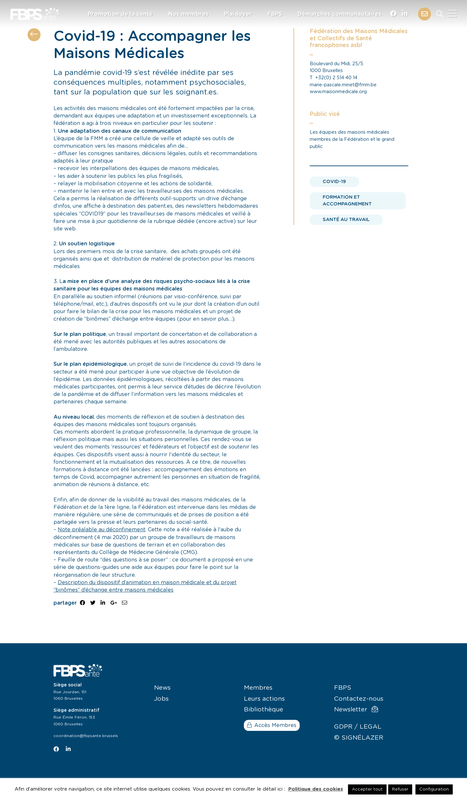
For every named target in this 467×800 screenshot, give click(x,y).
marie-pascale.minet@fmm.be (343, 84)
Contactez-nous (358, 699)
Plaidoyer (238, 14)
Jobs (161, 699)
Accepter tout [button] (367, 789)
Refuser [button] (400, 789)
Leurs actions (264, 699)
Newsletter (356, 709)
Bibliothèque (263, 710)
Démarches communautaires (339, 14)
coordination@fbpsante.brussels (86, 736)
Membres (258, 688)
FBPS (275, 14)
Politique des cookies (315, 789)
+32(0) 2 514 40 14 (336, 77)
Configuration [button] (434, 789)
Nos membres (188, 14)
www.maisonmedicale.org (338, 91)
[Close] (452, 14)
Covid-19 (334, 181)
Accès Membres (271, 725)
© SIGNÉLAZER (358, 738)
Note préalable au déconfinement (101, 529)
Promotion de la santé (120, 14)
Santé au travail (346, 219)
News (162, 688)
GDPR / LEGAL (357, 727)
